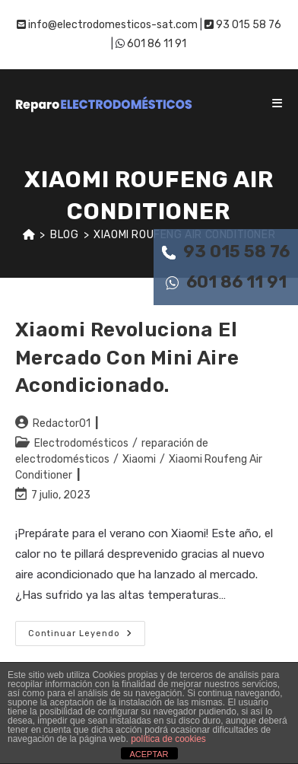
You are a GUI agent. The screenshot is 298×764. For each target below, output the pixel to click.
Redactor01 (61, 423)
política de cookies (168, 739)
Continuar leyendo (86, 636)
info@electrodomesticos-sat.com (107, 24)
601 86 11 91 (226, 282)
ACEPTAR (148, 754)
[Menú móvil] (277, 103)
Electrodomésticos (81, 443)
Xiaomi (139, 459)
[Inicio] (29, 234)
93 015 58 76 (226, 251)
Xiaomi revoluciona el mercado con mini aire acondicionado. (127, 357)
